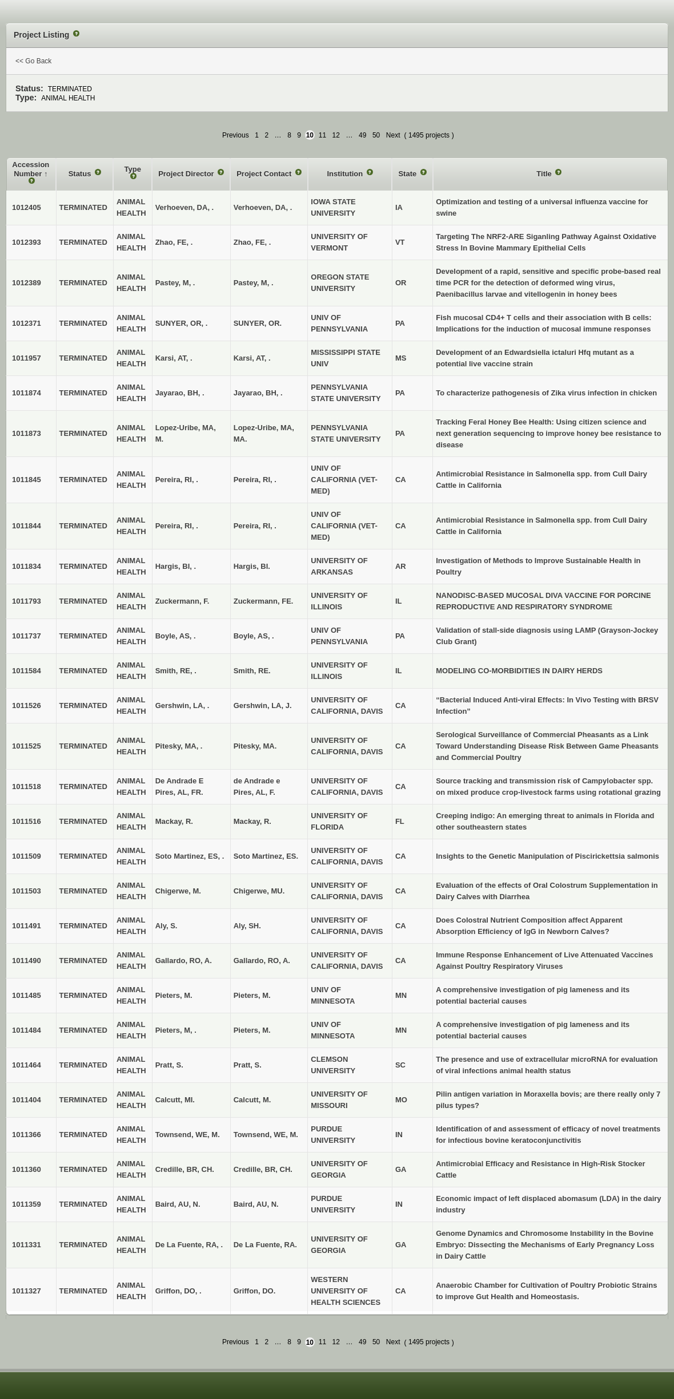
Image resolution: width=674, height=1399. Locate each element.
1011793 (26, 601)
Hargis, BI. (252, 566)
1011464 (26, 1065)
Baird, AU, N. (256, 1204)
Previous (235, 135)
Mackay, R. (252, 821)
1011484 (26, 1030)
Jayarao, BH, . (258, 393)
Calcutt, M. (252, 1099)
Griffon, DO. (255, 1291)
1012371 (26, 323)
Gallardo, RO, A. (262, 960)
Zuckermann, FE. (264, 601)
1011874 (26, 393)
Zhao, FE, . (252, 242)
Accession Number (30, 169)
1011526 (26, 705)
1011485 (26, 995)
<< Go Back (33, 61)
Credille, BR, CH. (263, 1169)
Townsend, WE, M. (266, 1134)
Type (133, 169)
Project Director (187, 173)
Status (81, 173)
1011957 (26, 358)
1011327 (26, 1291)
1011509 (26, 856)
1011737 (26, 636)
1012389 (26, 282)
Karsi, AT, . (252, 358)
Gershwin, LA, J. (263, 705)
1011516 (26, 821)
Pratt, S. (248, 1065)
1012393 (26, 242)
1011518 (26, 786)
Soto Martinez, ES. (266, 856)
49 (362, 135)
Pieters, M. (252, 995)
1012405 (26, 207)
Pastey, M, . (254, 282)
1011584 (26, 670)
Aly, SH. (247, 925)
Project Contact (265, 173)
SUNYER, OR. (258, 323)
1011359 (26, 1204)
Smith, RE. (252, 670)
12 (336, 135)
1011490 (26, 960)
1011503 (26, 891)
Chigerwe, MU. (259, 891)
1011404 (26, 1099)
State (408, 173)
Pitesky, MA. (255, 746)
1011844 (26, 525)
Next (393, 135)
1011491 (26, 925)
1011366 (26, 1134)
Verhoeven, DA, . (263, 207)
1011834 (26, 566)
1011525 (26, 746)
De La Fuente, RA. (265, 1244)
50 (376, 135)
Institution (345, 173)
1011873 (26, 433)
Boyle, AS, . (254, 636)
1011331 (26, 1244)
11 (322, 135)
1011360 (26, 1169)
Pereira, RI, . (255, 479)
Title (544, 173)
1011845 (26, 479)
